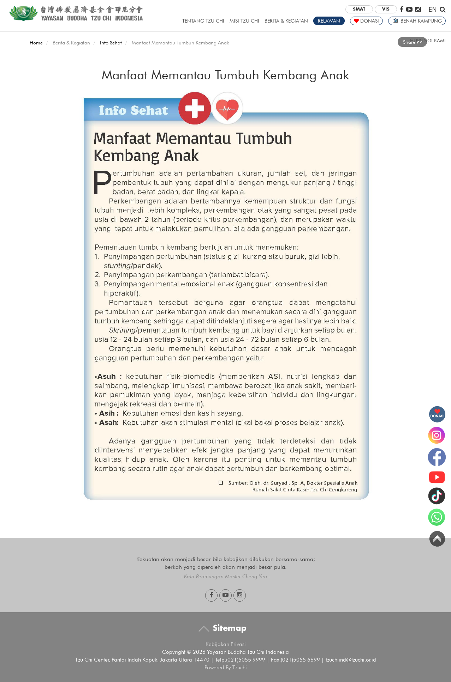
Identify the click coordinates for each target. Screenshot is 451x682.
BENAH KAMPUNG (417, 21)
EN (432, 9)
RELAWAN (329, 21)
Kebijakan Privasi (226, 644)
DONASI (366, 21)
